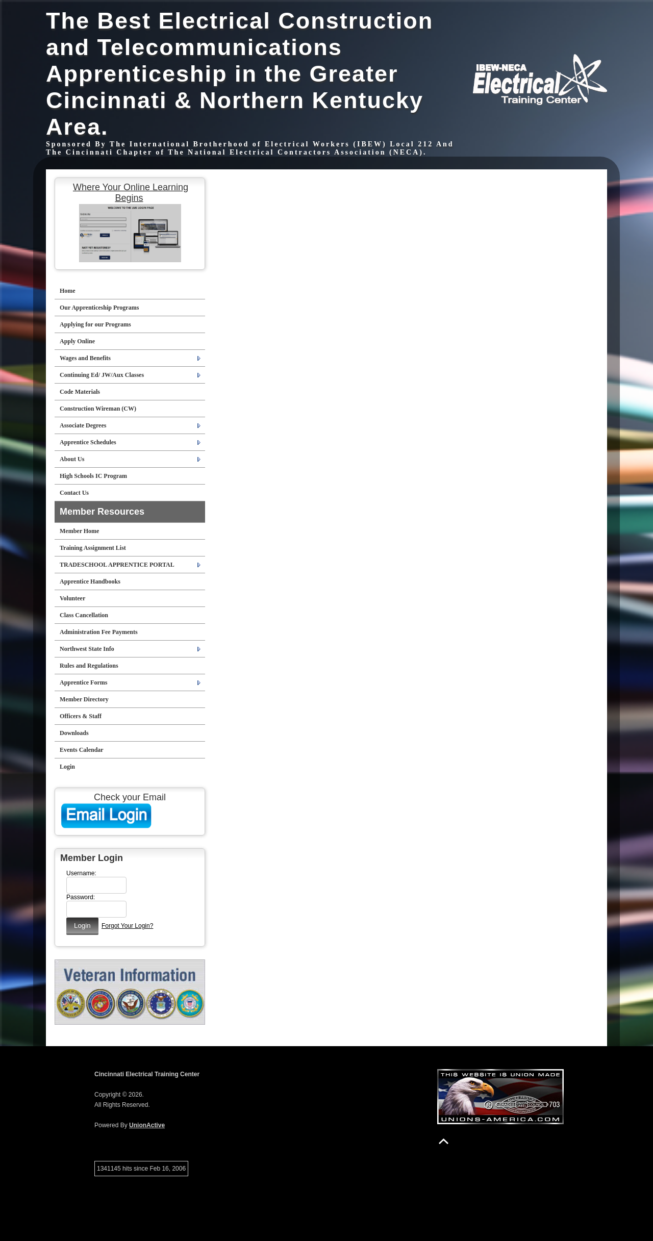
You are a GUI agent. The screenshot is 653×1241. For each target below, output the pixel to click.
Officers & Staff (81, 716)
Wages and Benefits (85, 358)
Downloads (74, 733)
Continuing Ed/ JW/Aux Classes (102, 374)
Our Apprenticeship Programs (99, 307)
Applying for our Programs (95, 324)
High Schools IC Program (93, 475)
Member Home (79, 531)
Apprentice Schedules (88, 442)
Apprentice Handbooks (90, 581)
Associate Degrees (83, 425)
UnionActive (147, 1125)
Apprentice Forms (83, 682)
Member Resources (102, 511)
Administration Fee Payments (99, 632)
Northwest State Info (87, 648)
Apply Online (77, 341)
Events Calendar (82, 749)
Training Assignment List (93, 547)
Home (68, 290)
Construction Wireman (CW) (98, 408)
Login (67, 766)
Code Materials (80, 391)
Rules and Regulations (89, 665)
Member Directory (84, 699)
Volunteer (72, 598)
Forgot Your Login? (127, 925)
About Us (72, 459)
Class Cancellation (84, 615)
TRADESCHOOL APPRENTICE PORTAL (117, 564)
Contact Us (74, 492)
